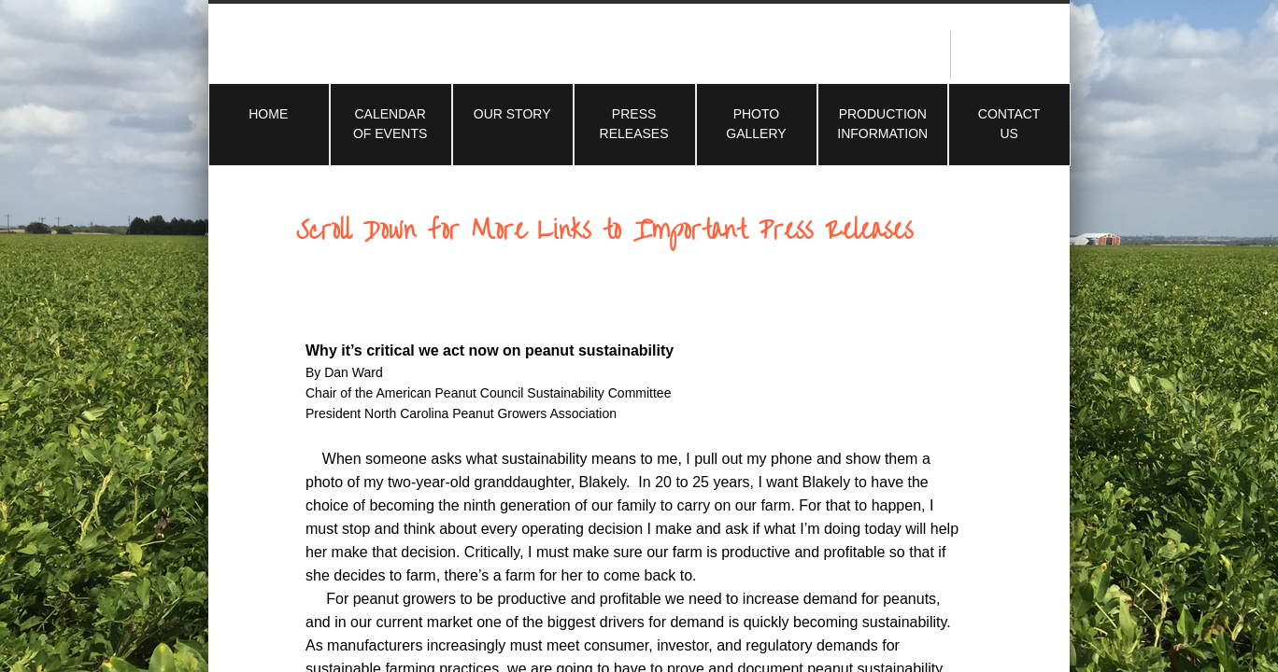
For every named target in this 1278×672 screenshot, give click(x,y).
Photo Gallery (756, 123)
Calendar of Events (390, 123)
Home (268, 113)
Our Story (512, 113)
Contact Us (1009, 123)
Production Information (882, 123)
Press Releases (634, 123)
